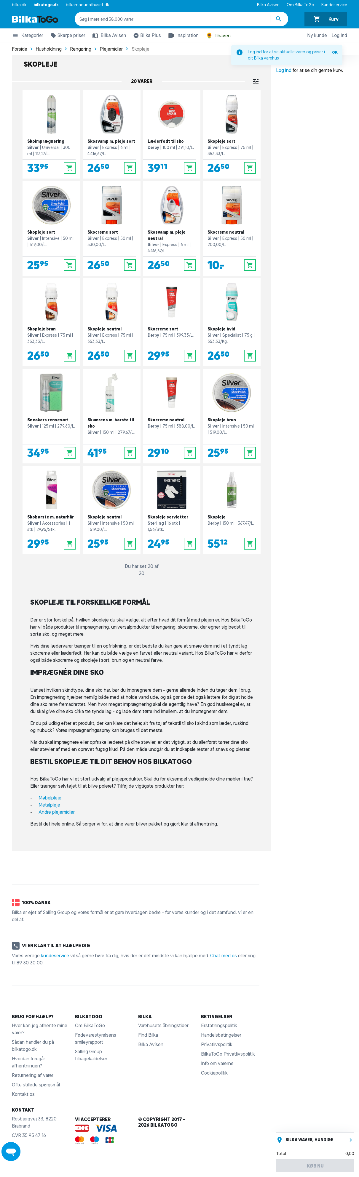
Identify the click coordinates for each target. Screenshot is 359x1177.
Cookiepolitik (214, 1072)
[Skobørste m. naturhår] (51, 510)
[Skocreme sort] (112, 228)
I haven (218, 35)
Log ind (339, 35)
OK (335, 52)
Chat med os (223, 955)
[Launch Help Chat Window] (10, 1151)
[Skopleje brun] (51, 322)
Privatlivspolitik (216, 1044)
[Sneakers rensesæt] (51, 416)
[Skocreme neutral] (232, 228)
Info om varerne (217, 1063)
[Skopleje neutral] (112, 322)
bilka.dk (19, 4)
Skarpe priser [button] (66, 36)
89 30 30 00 (30, 962)
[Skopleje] (232, 510)
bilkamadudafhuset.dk (87, 4)
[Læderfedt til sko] (172, 134)
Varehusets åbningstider (163, 1025)
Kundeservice (334, 4)
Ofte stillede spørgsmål (36, 1084)
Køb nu (315, 1165)
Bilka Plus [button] (146, 36)
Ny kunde (317, 35)
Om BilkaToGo (300, 4)
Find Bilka (148, 1035)
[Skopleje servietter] (172, 510)
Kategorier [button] (27, 36)
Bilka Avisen (268, 4)
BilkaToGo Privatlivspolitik (228, 1053)
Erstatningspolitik (219, 1025)
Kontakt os (23, 1094)
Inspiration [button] (182, 35)
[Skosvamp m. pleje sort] (112, 134)
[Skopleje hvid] (232, 322)
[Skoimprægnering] (51, 134)
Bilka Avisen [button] (108, 35)
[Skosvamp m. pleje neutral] (172, 228)
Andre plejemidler (58, 812)
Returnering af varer (32, 1075)
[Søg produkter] (279, 19)
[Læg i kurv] (70, 168)
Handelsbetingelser (221, 1035)
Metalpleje (49, 804)
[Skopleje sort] (232, 134)
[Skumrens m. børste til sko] (112, 416)
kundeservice (55, 955)
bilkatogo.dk (46, 4)
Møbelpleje (50, 797)
